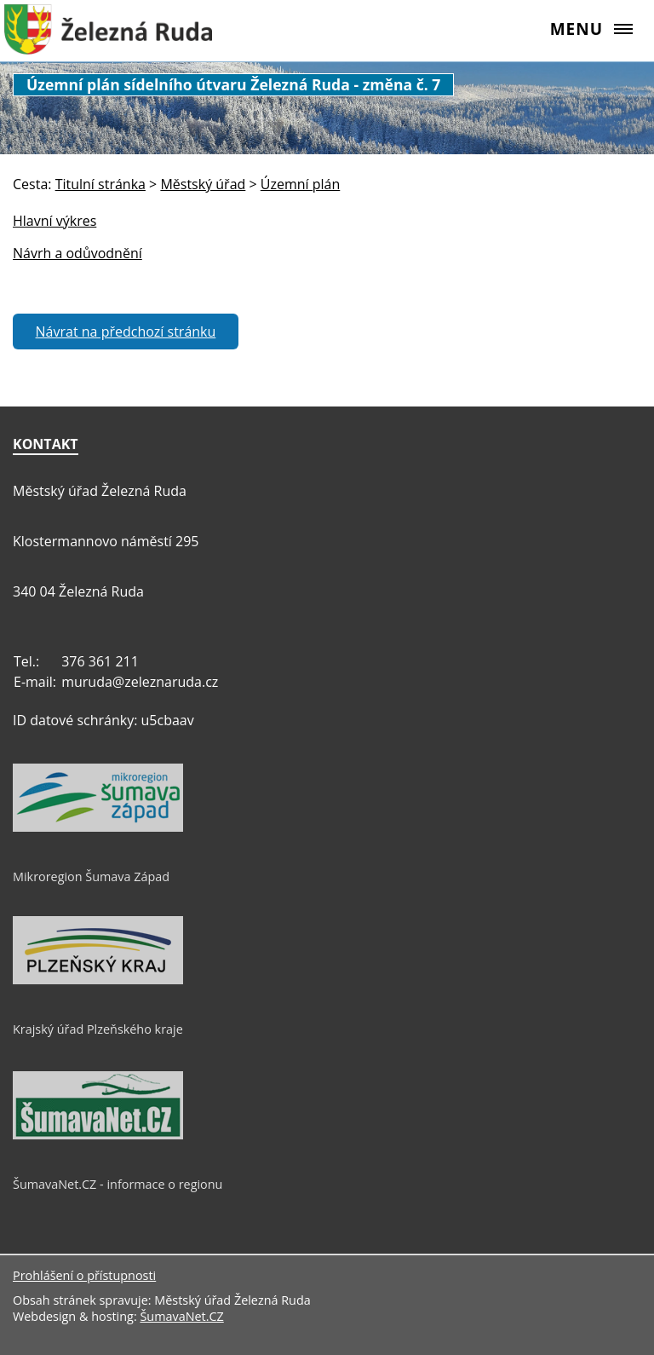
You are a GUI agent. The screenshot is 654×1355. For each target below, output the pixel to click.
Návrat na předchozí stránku (126, 331)
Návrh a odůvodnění (77, 253)
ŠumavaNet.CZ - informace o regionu (117, 1184)
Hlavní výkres (54, 220)
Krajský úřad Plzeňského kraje (98, 1029)
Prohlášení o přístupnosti (84, 1275)
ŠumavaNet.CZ (181, 1316)
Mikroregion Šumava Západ (91, 876)
